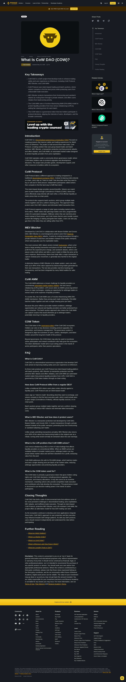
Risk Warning (39, 639)
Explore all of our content (63, 602)
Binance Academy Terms (25, 673)
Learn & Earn (77, 631)
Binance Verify (97, 647)
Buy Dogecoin (77, 656)
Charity (57, 643)
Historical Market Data (99, 623)
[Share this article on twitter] (93, 21)
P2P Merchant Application (80, 614)
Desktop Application (40, 646)
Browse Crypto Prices (79, 633)
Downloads (38, 643)
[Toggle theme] (122, 3)
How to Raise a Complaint (100, 656)
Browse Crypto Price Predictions (82, 640)
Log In (106, 3)
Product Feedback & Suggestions (102, 640)
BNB (95, 619)
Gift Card (57, 630)
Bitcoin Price (77, 636)
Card (56, 625)
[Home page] (12, 3)
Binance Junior (58, 623)
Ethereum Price (78, 638)
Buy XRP (76, 654)
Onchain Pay (77, 623)
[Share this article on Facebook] (98, 21)
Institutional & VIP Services (81, 619)
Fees (95, 642)
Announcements (40, 619)
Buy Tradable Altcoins (79, 660)
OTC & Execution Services (100, 621)
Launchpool (58, 632)
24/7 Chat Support (98, 636)
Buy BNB (76, 651)
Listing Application (78, 616)
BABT (56, 639)
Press (37, 623)
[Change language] (119, 3)
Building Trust (39, 632)
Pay (56, 619)
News (37, 621)
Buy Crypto (58, 616)
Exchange (57, 614)
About (37, 614)
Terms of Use (105, 672)
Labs (75, 621)
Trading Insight (97, 625)
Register (113, 3)
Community (38, 637)
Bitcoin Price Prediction (80, 642)
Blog (37, 634)
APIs (95, 645)
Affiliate (95, 614)
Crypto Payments (59, 621)
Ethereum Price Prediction (81, 645)
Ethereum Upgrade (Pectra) (81, 647)
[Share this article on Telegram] (103, 21)
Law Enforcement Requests (101, 654)
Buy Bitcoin (77, 649)
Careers (38, 616)
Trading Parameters (99, 649)
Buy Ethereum (78, 658)
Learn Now (74, 8)
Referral (96, 616)
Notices (37, 641)
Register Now (101, 151)
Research (57, 641)
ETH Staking (58, 637)
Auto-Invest (58, 634)
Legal (37, 625)
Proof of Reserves (98, 628)
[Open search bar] (100, 3)
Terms (37, 628)
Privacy (37, 630)
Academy (57, 628)
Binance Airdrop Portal (99, 651)
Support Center (97, 638)
